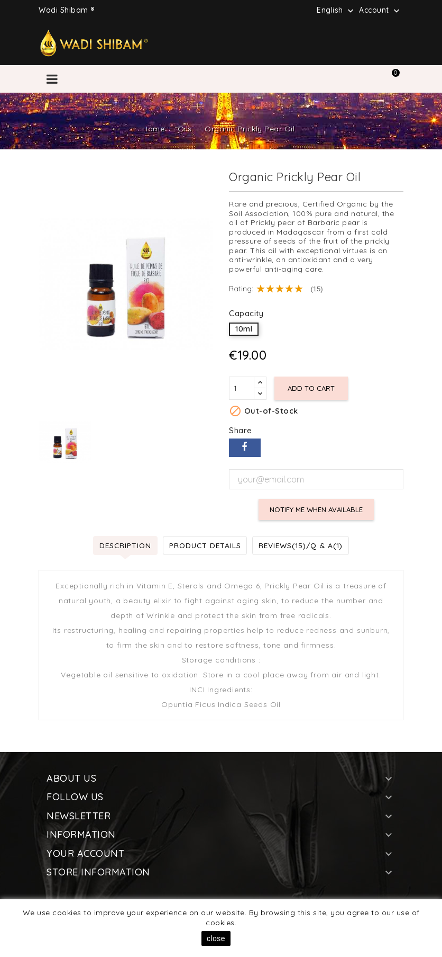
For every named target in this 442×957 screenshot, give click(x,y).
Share (245, 448)
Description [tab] (122, 545)
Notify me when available (316, 509)
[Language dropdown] (336, 10)
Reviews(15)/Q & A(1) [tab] (302, 545)
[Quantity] (241, 388)
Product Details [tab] (204, 545)
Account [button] (380, 10)
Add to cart (311, 388)
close (216, 938)
